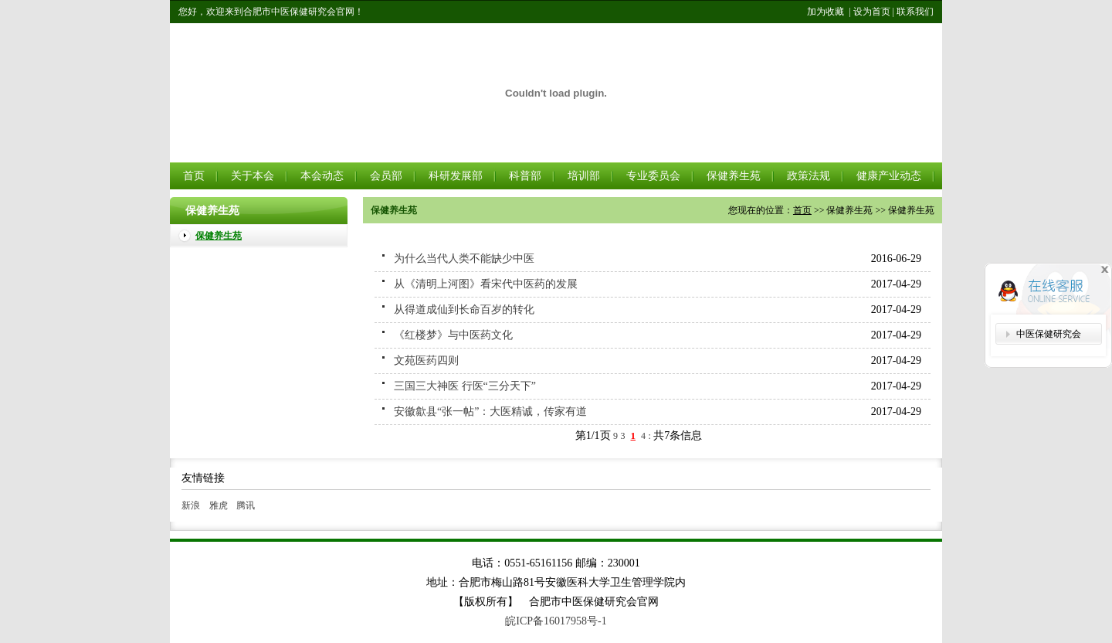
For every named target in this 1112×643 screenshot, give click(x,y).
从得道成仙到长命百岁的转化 (464, 309)
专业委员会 (653, 176)
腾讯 (245, 505)
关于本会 (252, 176)
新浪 (190, 505)
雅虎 (218, 505)
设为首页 (871, 11)
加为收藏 (825, 11)
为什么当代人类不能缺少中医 (464, 258)
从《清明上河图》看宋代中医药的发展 (486, 284)
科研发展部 (456, 176)
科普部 (525, 176)
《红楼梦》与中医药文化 (453, 335)
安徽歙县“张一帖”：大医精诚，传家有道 (490, 411)
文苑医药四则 (426, 360)
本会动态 (322, 176)
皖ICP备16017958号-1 (555, 621)
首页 (194, 176)
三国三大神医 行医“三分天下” (465, 386)
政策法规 (808, 176)
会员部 (386, 176)
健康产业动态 (888, 176)
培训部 (584, 176)
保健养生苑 (734, 176)
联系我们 (915, 11)
